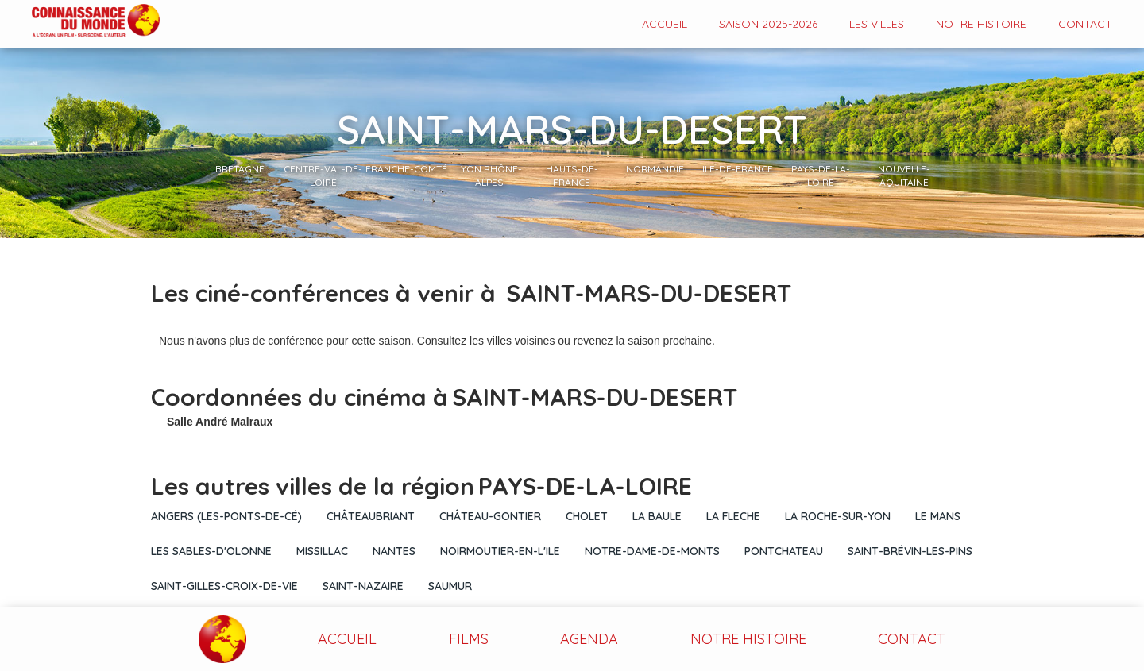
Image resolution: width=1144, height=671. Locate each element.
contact (1085, 24)
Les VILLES (876, 24)
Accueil (664, 24)
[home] (80, 22)
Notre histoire (981, 24)
